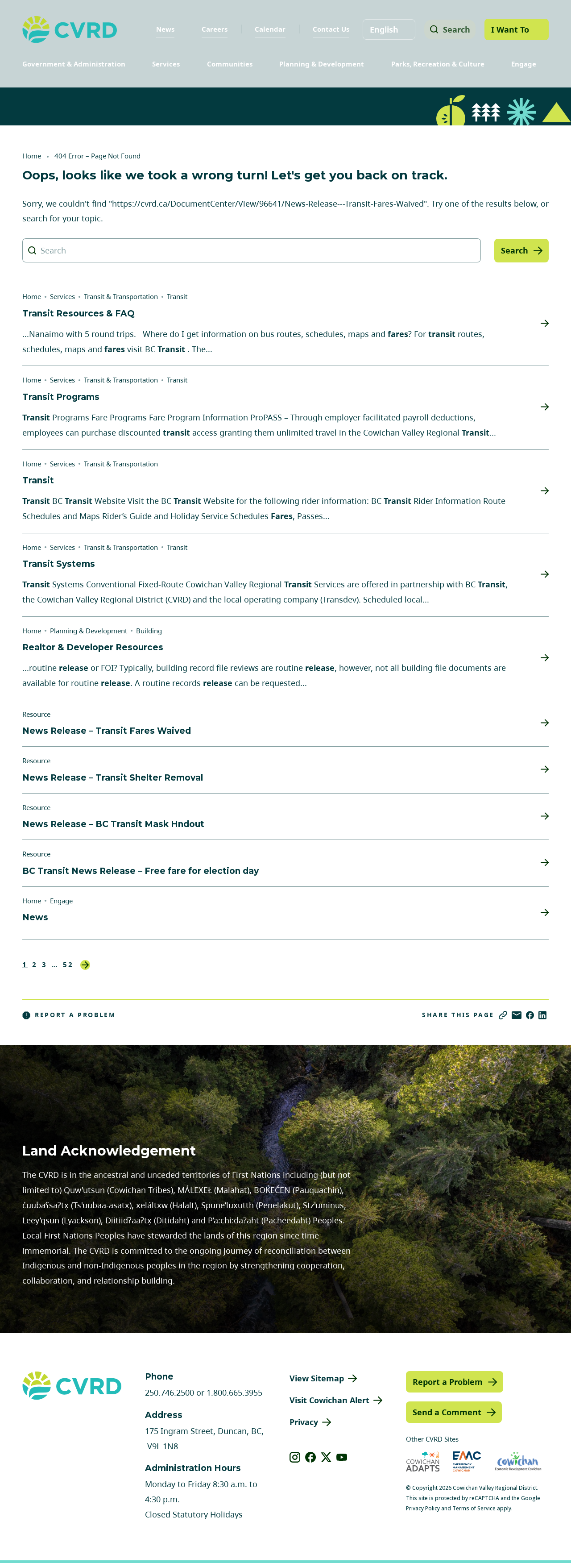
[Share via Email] (516, 1015)
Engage (523, 63)
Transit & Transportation (121, 296)
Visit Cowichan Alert (329, 1400)
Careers (211, 29)
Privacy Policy (423, 1508)
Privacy (304, 1422)
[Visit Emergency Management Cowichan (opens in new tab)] (467, 1461)
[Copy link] (503, 1015)
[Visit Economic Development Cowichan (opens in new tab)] (518, 1461)
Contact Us (328, 29)
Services (166, 63)
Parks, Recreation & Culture (437, 63)
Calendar (267, 29)
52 (68, 964)
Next (85, 965)
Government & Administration (73, 63)
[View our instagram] (295, 1457)
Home (31, 155)
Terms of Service (474, 1508)
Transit (177, 296)
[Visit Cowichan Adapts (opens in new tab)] (423, 1461)
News (162, 29)
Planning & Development (321, 63)
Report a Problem (69, 1015)
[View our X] (326, 1457)
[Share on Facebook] (530, 1015)
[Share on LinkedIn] (542, 1015)
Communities (229, 63)
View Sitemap (317, 1378)
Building (149, 630)
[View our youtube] (342, 1457)
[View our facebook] (310, 1457)
